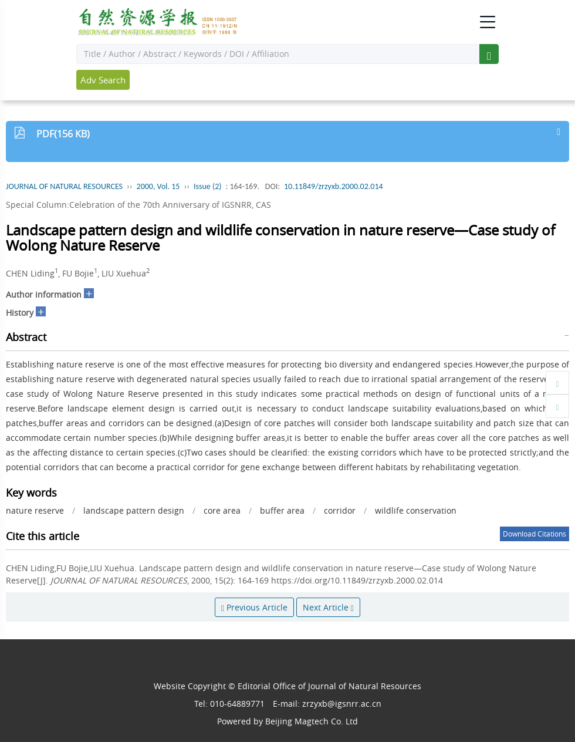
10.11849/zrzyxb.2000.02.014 (333, 186)
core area (222, 510)
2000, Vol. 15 (158, 186)
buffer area (282, 510)
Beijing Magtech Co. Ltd (311, 721)
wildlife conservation (415, 510)
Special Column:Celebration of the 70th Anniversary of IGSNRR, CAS (138, 204)
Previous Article (254, 607)
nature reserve (35, 510)
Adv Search (103, 80)
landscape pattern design (133, 510)
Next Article (328, 607)
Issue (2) (208, 186)
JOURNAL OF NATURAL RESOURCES (64, 186)
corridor (340, 510)
